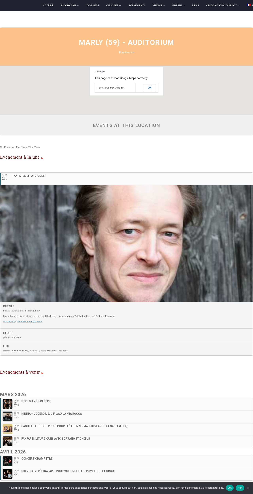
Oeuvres (112, 5)
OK (149, 87)
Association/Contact (221, 5)
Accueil (48, 5)
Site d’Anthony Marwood (29, 321)
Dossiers (93, 5)
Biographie (68, 5)
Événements (136, 5)
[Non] (248, 488)
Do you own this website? (110, 88)
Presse (177, 5)
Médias (157, 5)
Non (240, 487)
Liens (195, 5)
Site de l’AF (9, 321)
